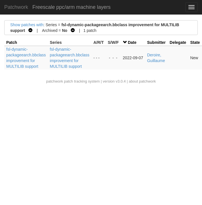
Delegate (178, 42)
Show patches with (26, 24)
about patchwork (142, 81)
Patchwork (16, 7)
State (195, 42)
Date (132, 42)
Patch (11, 42)
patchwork (54, 81)
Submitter (156, 42)
